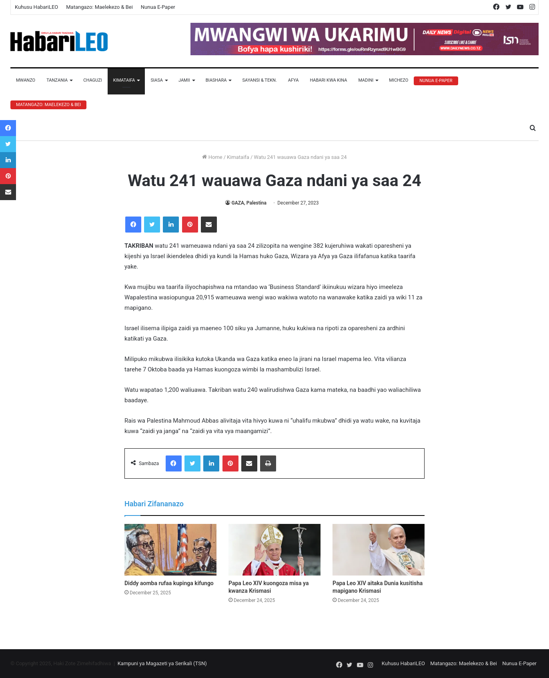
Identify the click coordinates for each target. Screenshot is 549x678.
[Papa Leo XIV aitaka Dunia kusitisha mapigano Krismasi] (379, 550)
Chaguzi (92, 80)
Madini (365, 80)
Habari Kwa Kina (328, 80)
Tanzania (57, 80)
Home (212, 157)
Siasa (156, 80)
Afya (293, 80)
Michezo (398, 80)
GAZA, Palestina (248, 203)
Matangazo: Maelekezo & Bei (99, 7)
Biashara (216, 80)
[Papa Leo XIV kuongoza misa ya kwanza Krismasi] (274, 550)
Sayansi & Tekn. (259, 80)
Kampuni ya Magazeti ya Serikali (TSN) (162, 663)
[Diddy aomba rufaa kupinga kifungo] (170, 550)
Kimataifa (124, 80)
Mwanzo (25, 80)
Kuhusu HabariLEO (36, 7)
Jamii (184, 80)
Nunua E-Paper (158, 7)
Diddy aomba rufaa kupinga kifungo (169, 583)
